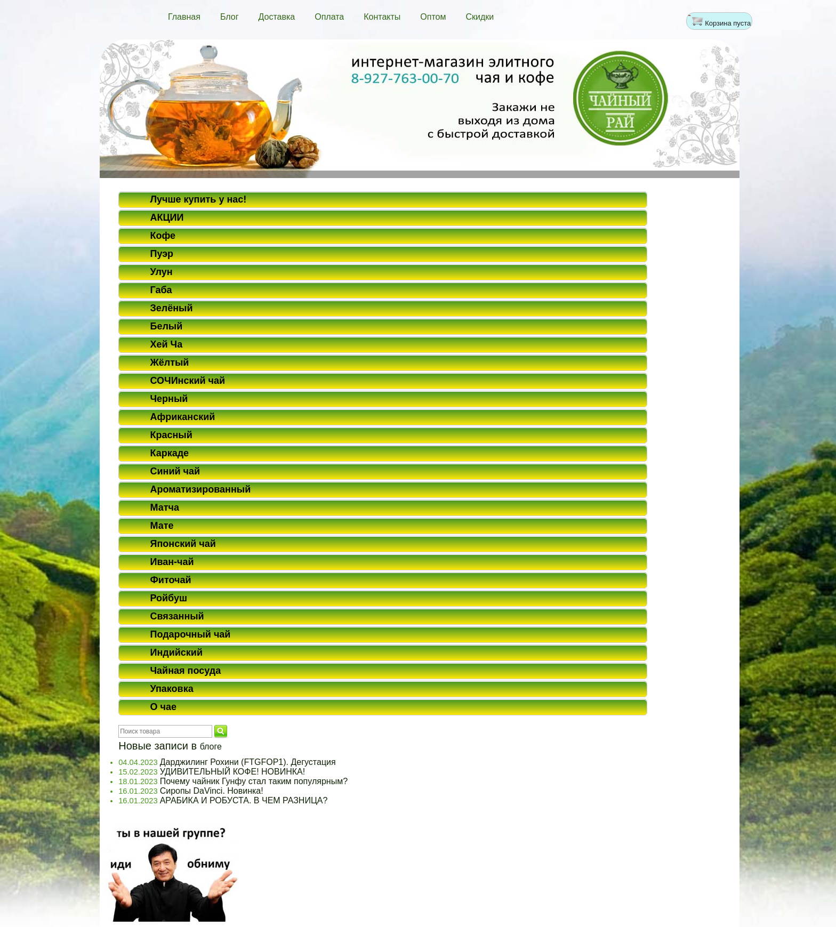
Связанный (177, 616)
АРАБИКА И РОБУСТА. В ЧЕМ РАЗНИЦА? (244, 800)
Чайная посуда (185, 670)
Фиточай (170, 580)
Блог (229, 16)
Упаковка (171, 688)
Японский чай (182, 543)
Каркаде (169, 453)
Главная (184, 16)
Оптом (433, 16)
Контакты (382, 16)
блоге (211, 746)
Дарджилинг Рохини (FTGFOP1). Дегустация (248, 762)
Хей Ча (166, 344)
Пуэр (161, 253)
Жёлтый (169, 362)
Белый (166, 326)
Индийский (176, 652)
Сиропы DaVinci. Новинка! (211, 790)
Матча (164, 507)
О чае (163, 707)
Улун (161, 272)
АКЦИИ (166, 217)
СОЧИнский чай (187, 380)
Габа (161, 290)
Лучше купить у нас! (198, 199)
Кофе (162, 235)
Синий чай (175, 471)
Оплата (329, 16)
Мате (161, 525)
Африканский (182, 417)
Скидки (480, 16)
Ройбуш (168, 598)
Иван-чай (172, 562)
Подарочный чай (190, 634)
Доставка (276, 16)
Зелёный (171, 308)
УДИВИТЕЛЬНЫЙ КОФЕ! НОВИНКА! (233, 771)
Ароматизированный (200, 489)
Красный (171, 435)
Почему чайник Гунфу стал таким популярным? (254, 781)
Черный (169, 398)
